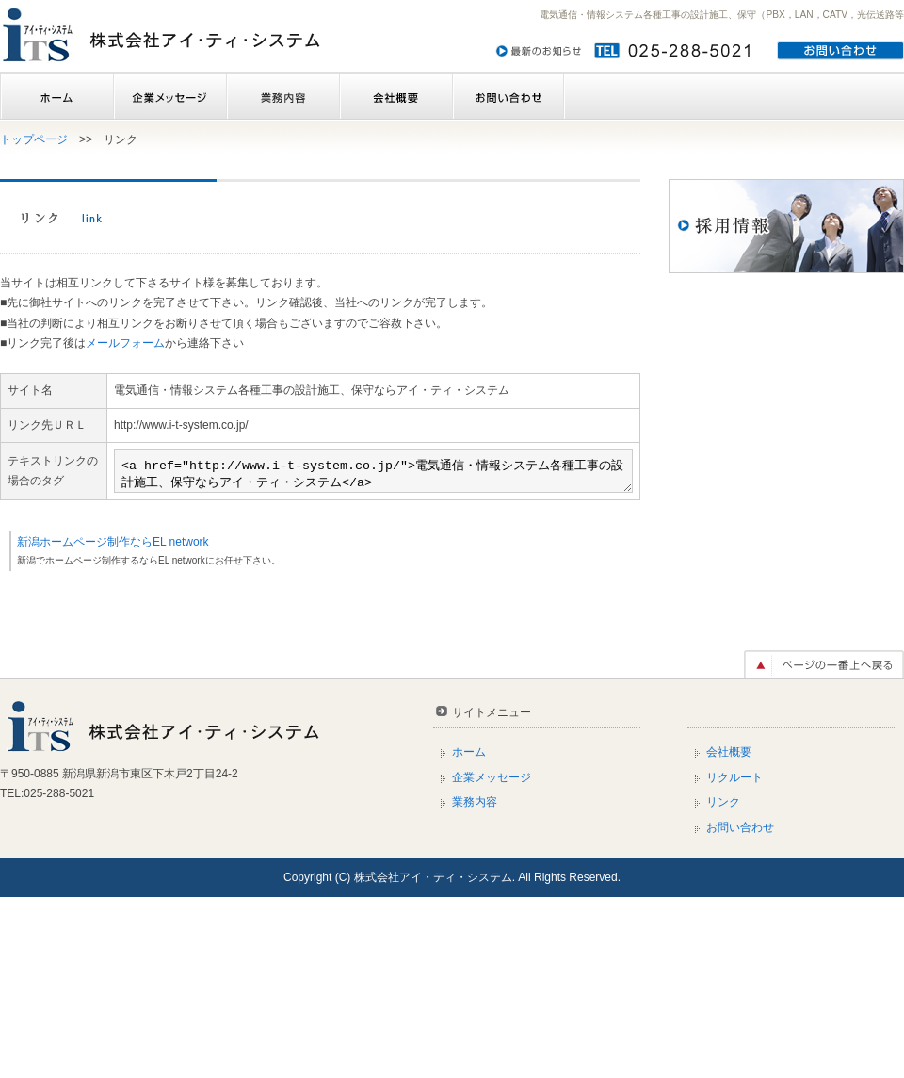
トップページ (34, 139)
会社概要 (395, 97)
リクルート (734, 957)
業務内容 (282, 97)
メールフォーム (125, 343)
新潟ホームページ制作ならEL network (113, 721)
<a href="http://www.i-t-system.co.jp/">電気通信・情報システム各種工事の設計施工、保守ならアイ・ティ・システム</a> (343, 602)
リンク (723, 982)
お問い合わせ (508, 97)
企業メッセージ (169, 97)
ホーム (56, 97)
